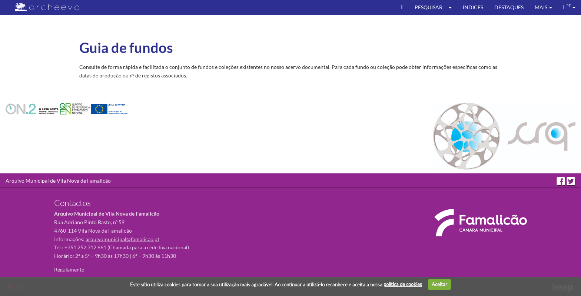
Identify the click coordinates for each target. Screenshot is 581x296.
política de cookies (403, 284)
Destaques (509, 7)
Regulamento (69, 269)
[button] (452, 7)
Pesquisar (428, 7)
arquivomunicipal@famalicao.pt (122, 239)
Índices (473, 7)
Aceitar (439, 284)
